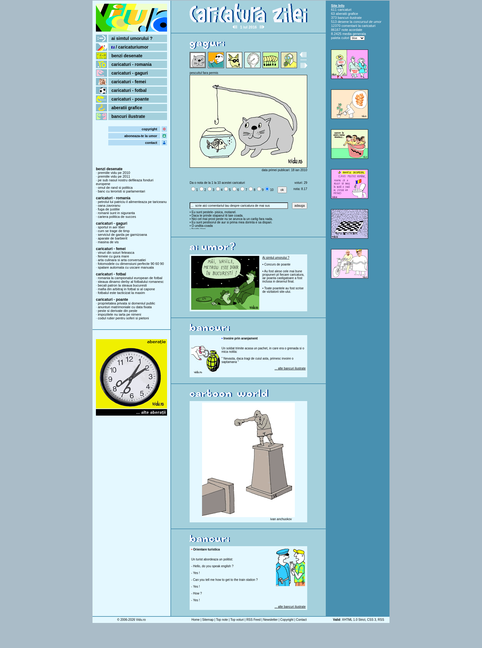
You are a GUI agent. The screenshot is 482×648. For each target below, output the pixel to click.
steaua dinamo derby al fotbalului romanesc (131, 281)
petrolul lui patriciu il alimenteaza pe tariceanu (132, 202)
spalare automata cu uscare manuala (126, 267)
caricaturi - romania (131, 64)
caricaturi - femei (128, 81)
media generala (354, 34)
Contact (301, 619)
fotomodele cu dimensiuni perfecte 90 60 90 (131, 264)
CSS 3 (371, 619)
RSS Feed (253, 619)
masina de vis (108, 242)
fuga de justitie (109, 209)
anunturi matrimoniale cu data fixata (125, 307)
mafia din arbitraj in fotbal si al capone (126, 289)
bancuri (343, 17)
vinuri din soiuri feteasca (116, 252)
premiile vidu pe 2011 (114, 176)
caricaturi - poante (130, 99)
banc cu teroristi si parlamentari (121, 191)
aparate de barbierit (112, 238)
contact (151, 143)
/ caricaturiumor (129, 47)
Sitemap (208, 619)
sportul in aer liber (111, 227)
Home (196, 619)
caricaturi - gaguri (129, 73)
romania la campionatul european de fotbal (130, 278)
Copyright (287, 619)
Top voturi (237, 619)
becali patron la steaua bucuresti (122, 285)
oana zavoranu (109, 205)
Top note (222, 619)
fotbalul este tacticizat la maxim (121, 293)
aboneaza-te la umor (140, 136)
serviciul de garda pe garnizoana (122, 234)
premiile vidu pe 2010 (114, 173)
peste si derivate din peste (117, 311)
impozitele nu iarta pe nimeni (119, 314)
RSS (381, 619)
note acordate (352, 30)
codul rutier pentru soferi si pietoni (123, 318)
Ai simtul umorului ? (275, 257)
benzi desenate (126, 55)
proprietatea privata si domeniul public (126, 303)
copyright (149, 129)
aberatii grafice (126, 107)
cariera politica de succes (117, 216)
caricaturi (344, 9)
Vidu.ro (141, 619)
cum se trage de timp (114, 231)
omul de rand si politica (115, 187)
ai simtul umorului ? (132, 38)
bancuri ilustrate (128, 116)
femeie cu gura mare (113, 256)
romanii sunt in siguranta (116, 213)
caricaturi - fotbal (129, 90)
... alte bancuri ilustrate (290, 368)
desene (343, 22)
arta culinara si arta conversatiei (122, 260)
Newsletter (270, 619)
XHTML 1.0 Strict (353, 619)
